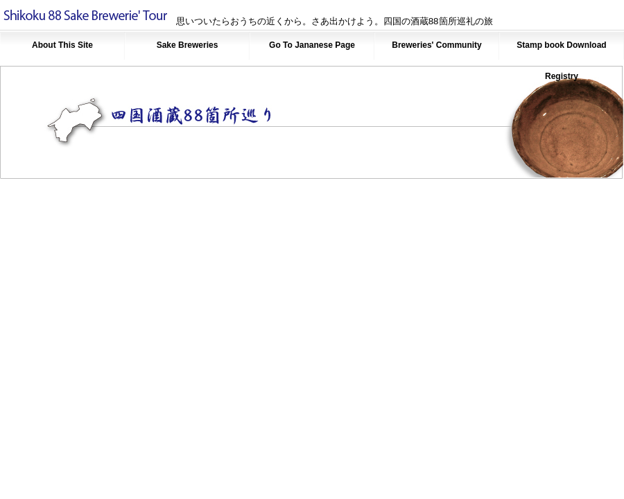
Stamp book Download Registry (561, 50)
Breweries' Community (437, 45)
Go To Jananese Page (312, 45)
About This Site (62, 45)
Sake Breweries (187, 45)
